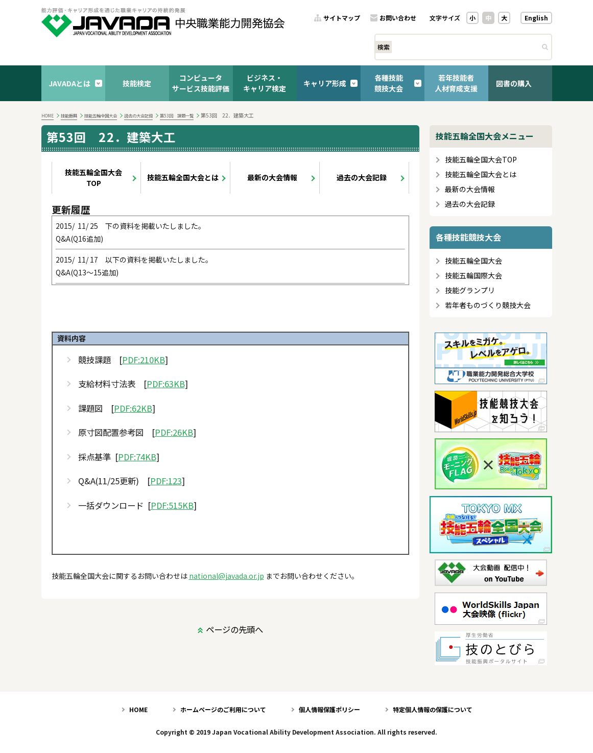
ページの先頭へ (234, 629)
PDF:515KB (172, 505)
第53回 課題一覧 (177, 115)
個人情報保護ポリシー (329, 709)
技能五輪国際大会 (473, 275)
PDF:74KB (137, 457)
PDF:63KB (166, 384)
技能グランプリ (470, 290)
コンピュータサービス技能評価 (200, 83)
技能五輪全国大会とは (183, 177)
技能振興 (69, 115)
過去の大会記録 (138, 115)
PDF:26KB (174, 432)
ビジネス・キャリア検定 (264, 83)
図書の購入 (514, 83)
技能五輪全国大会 (100, 115)
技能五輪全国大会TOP (93, 177)
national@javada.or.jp (226, 576)
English (536, 17)
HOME (47, 115)
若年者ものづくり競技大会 (488, 305)
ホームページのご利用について (223, 709)
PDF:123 (166, 481)
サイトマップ (341, 18)
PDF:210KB (143, 360)
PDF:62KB (133, 408)
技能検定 (137, 83)
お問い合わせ (397, 18)
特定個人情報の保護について (432, 709)
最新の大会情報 (272, 177)
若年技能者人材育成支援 (456, 83)
